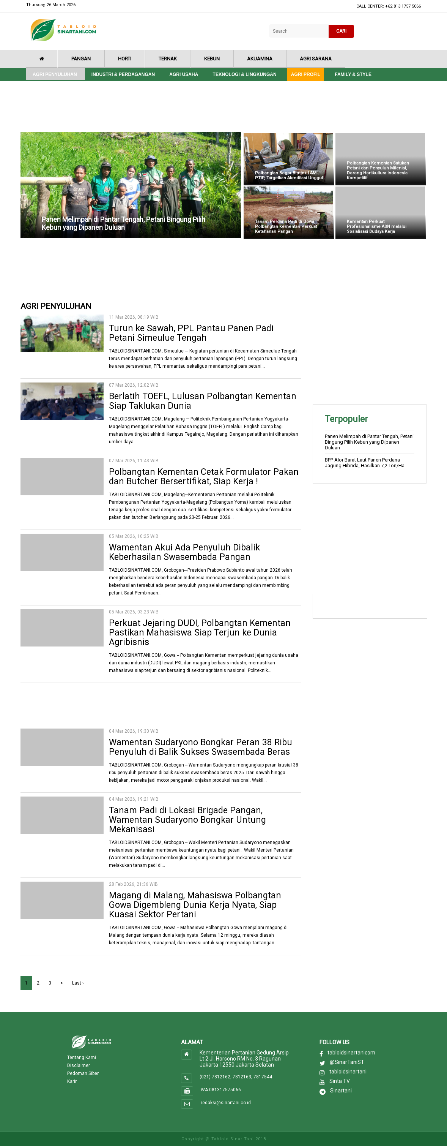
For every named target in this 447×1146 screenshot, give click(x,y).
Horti (124, 59)
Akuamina (259, 59)
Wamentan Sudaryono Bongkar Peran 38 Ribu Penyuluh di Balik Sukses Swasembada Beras (200, 747)
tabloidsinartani (348, 1072)
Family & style (353, 74)
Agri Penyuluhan (55, 74)
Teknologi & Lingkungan (245, 74)
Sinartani (341, 1091)
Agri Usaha (183, 74)
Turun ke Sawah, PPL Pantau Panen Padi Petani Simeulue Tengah (191, 333)
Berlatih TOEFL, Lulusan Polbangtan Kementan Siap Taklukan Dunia (202, 401)
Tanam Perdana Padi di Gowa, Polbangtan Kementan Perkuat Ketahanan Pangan (286, 226)
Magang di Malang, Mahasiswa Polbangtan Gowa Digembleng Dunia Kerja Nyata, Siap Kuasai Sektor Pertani (195, 905)
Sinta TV (339, 1081)
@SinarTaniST (347, 1062)
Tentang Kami (81, 1057)
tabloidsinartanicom (351, 1053)
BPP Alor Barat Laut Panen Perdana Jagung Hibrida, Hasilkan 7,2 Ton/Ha (365, 462)
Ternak (168, 59)
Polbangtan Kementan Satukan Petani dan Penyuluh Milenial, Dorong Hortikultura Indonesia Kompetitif (378, 170)
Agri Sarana (316, 59)
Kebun (212, 59)
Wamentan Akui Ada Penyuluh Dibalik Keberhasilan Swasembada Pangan (184, 552)
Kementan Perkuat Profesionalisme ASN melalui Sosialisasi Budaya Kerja (376, 226)
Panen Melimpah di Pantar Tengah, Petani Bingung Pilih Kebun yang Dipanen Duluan (123, 223)
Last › (78, 983)
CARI (341, 31)
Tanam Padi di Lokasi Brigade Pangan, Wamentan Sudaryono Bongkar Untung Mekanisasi (187, 820)
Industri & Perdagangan (123, 74)
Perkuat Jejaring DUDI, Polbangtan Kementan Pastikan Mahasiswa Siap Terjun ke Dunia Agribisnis (200, 632)
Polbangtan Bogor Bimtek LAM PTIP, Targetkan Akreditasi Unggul (289, 175)
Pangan (81, 59)
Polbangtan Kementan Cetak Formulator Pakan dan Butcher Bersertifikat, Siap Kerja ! (204, 477)
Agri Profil (305, 74)
